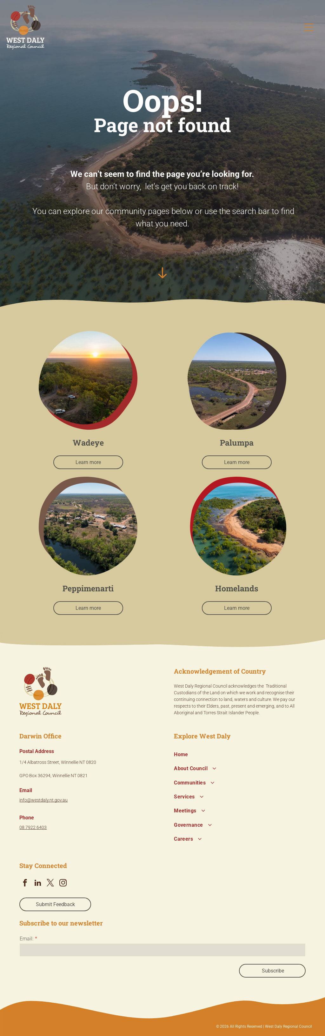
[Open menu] (309, 27)
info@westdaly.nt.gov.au (43, 800)
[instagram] (63, 883)
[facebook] (24, 883)
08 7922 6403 (33, 827)
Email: (26, 939)
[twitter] (50, 883)
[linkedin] (37, 883)
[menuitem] (240, 755)
